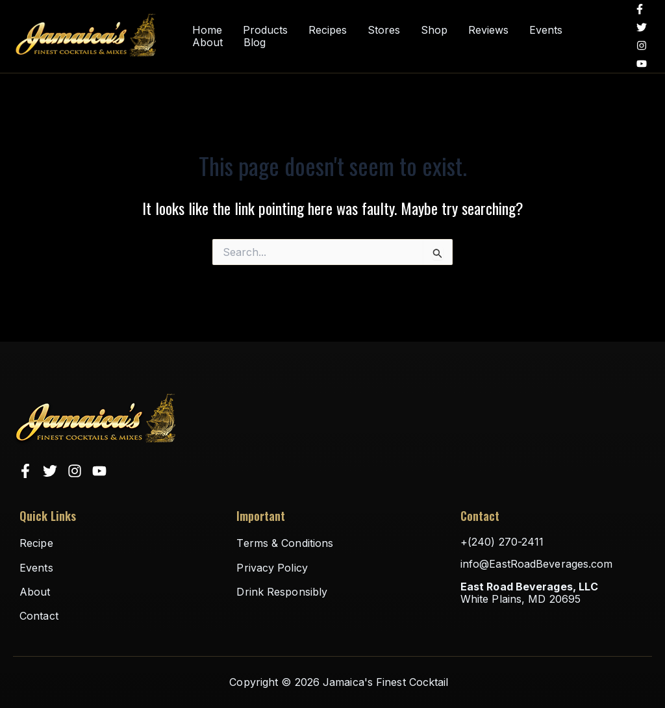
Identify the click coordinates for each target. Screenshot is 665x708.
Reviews (488, 30)
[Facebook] (640, 9)
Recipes (327, 30)
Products (265, 30)
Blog (255, 42)
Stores (384, 30)
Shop (434, 30)
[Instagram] (642, 45)
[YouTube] (642, 64)
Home (207, 30)
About (207, 42)
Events (545, 30)
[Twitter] (642, 27)
